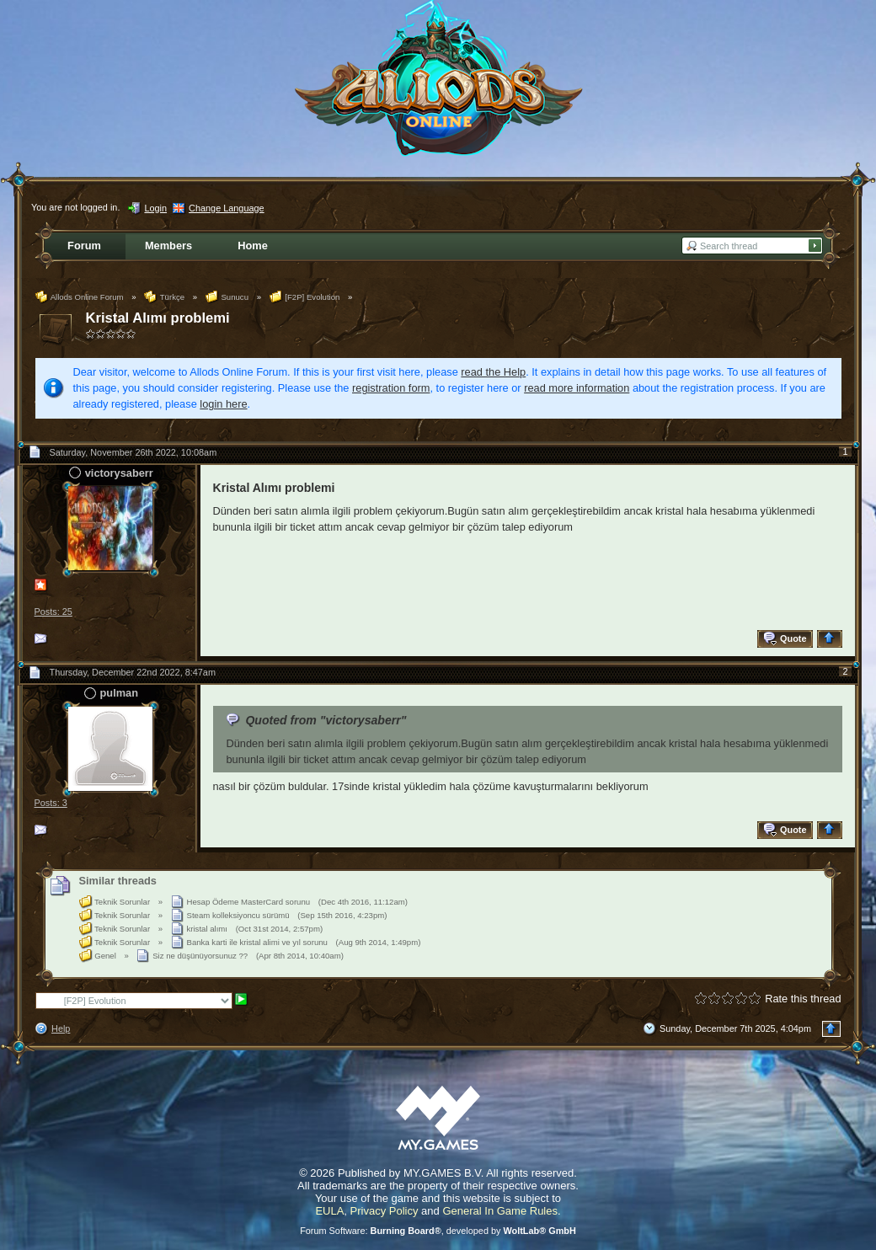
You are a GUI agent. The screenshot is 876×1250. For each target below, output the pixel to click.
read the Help (493, 372)
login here (223, 404)
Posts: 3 (51, 803)
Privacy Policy (384, 1211)
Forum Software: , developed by (438, 1231)
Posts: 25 (53, 611)
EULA (329, 1211)
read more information (576, 388)
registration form (391, 388)
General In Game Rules (500, 1211)
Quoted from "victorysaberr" (325, 720)
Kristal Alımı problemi (158, 318)
